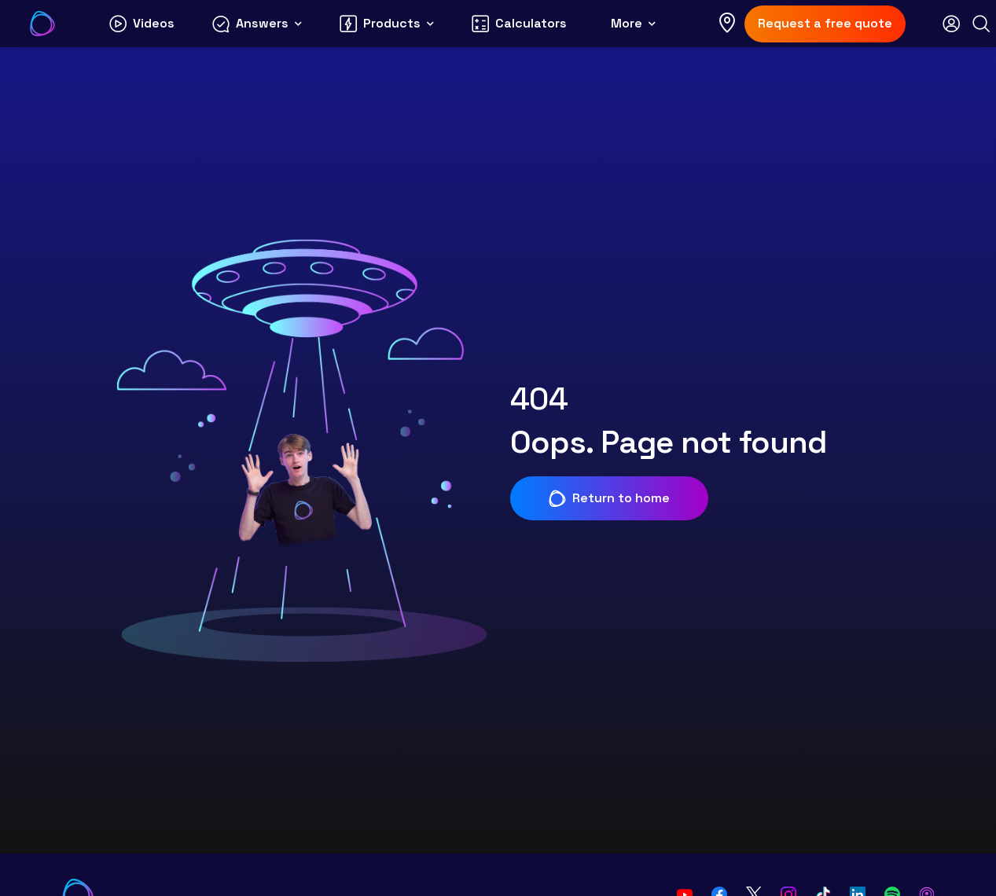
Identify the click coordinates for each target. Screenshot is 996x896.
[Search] (981, 23)
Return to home (609, 498)
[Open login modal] (951, 24)
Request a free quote (825, 23)
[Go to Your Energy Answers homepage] (42, 23)
